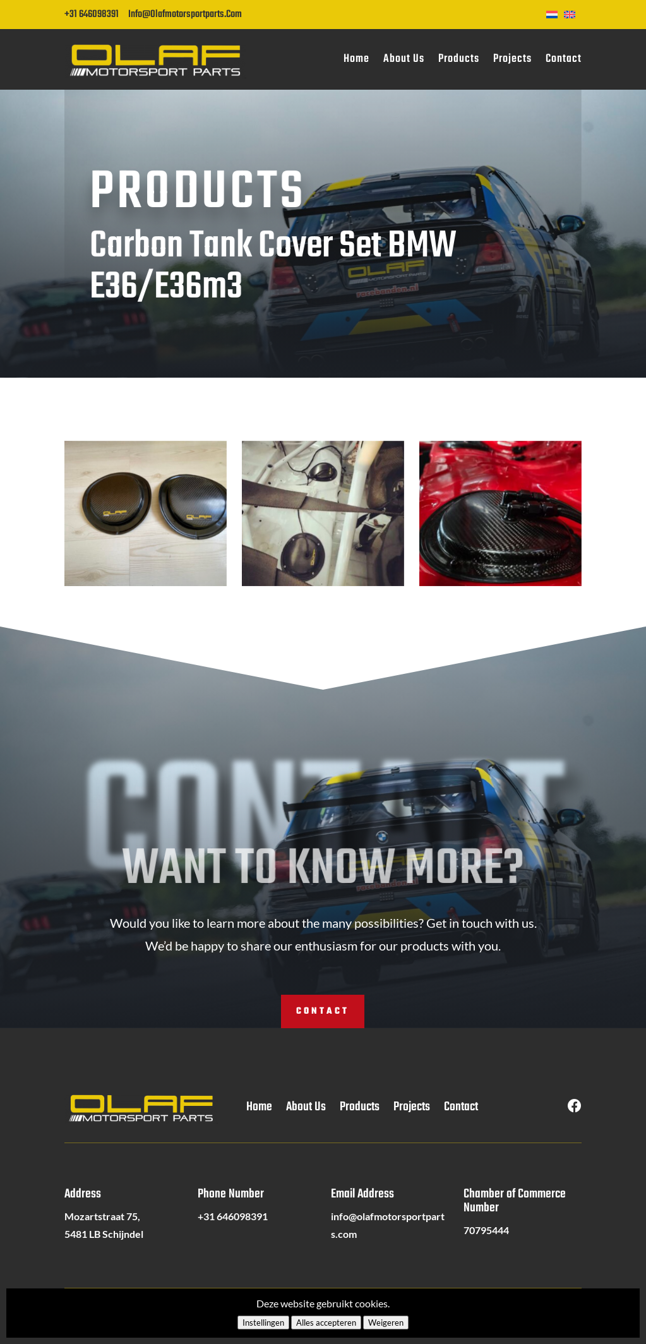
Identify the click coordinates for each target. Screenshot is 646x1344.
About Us (403, 59)
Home (356, 59)
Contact (564, 59)
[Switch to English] (573, 13)
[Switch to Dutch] (555, 13)
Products (458, 59)
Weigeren (386, 1322)
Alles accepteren (326, 1322)
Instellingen (263, 1322)
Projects (512, 59)
